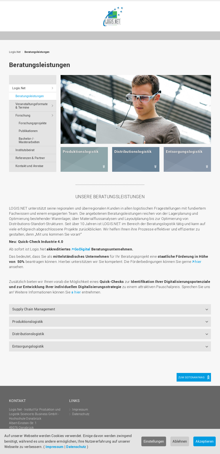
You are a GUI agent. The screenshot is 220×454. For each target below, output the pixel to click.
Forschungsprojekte (32, 123)
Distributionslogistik (28, 333)
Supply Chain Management (33, 309)
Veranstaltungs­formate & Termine (31, 105)
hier (198, 261)
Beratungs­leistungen (37, 52)
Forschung (23, 115)
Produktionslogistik (27, 321)
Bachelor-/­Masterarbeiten (29, 140)
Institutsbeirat (25, 150)
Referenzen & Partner (30, 158)
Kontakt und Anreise (29, 166)
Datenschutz (76, 446)
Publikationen (28, 131)
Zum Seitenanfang (191, 377)
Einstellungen (154, 441)
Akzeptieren (205, 441)
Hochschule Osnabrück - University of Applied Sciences (201, 25)
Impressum (55, 446)
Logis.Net (110, 17)
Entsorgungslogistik (28, 346)
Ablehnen (180, 441)
